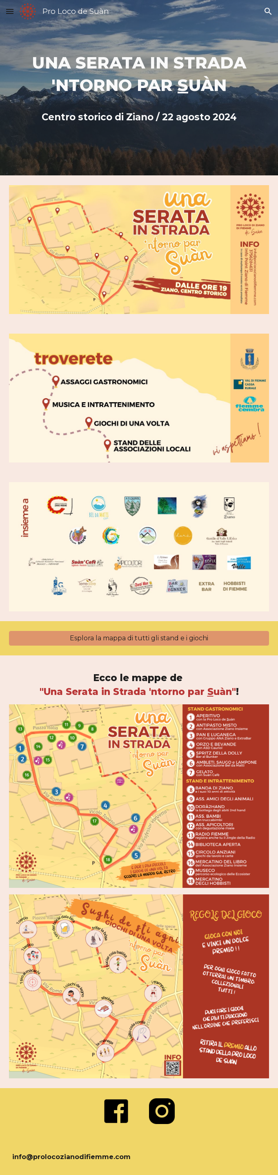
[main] (139, 87)
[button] (10, 11)
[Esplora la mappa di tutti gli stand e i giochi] (139, 638)
